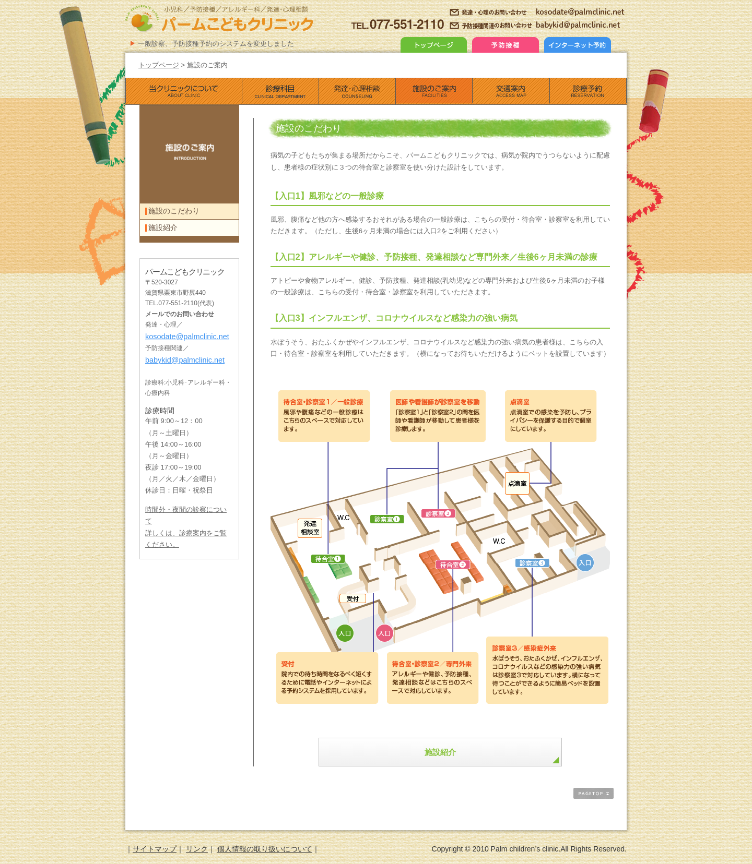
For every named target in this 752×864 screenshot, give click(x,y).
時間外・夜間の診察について (186, 522)
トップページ (158, 65)
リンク (197, 849)
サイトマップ (155, 849)
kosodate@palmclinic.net (183, 351)
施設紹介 (440, 752)
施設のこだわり (177, 215)
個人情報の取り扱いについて (264, 849)
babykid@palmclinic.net (181, 373)
